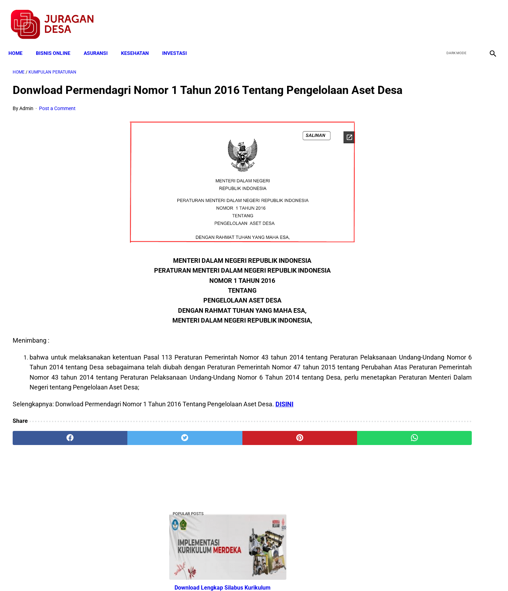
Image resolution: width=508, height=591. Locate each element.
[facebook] (438, 18)
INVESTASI (178, 43)
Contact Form (308, 573)
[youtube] (471, 18)
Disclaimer (250, 573)
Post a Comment (57, 120)
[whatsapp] (297, 460)
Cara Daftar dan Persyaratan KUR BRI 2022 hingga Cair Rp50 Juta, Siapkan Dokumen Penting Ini (423, 413)
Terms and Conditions (171, 573)
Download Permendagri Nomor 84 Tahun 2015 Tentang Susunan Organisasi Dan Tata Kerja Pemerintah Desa (427, 501)
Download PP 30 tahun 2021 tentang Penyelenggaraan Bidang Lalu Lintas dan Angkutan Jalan (428, 299)
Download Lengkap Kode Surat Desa (422, 457)
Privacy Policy (217, 573)
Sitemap (277, 573)
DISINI (284, 426)
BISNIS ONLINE (57, 43)
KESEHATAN (139, 43)
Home (20, 43)
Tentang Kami (346, 573)
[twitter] (454, 18)
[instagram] (487, 18)
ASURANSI (100, 43)
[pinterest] (215, 460)
